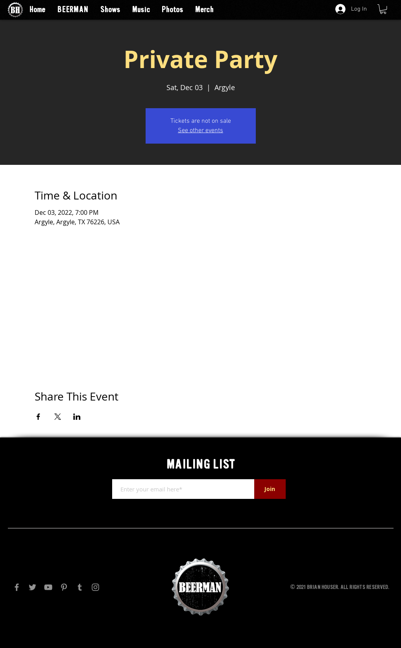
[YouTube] (48, 587)
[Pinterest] (64, 587)
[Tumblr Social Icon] (80, 587)
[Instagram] (95, 587)
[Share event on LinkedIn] (77, 417)
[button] (383, 9)
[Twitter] (32, 587)
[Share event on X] (57, 417)
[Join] (270, 489)
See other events (200, 131)
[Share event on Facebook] (38, 417)
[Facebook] (17, 587)
